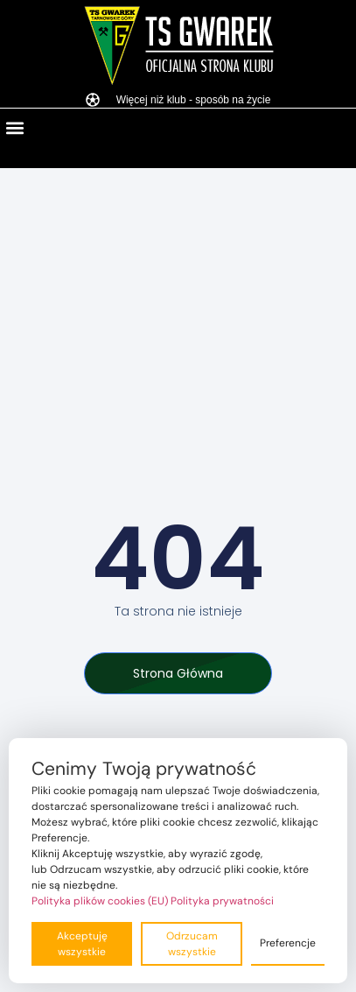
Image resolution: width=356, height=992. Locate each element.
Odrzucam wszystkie (192, 944)
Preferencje (288, 943)
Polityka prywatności (222, 901)
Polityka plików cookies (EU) (99, 901)
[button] (14, 127)
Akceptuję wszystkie (82, 944)
